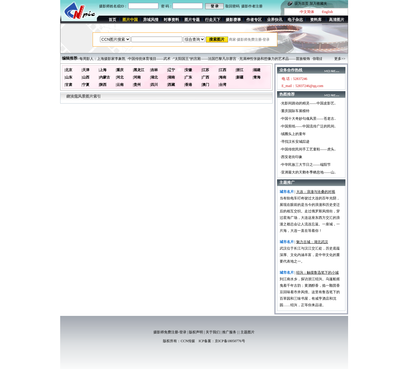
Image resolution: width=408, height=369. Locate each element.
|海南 (223, 77)
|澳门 (205, 85)
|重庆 (120, 70)
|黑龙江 (139, 70)
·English (327, 12)
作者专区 (254, 19)
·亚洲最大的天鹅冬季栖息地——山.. (308, 172)
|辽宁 (171, 70)
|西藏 (171, 85)
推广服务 (229, 332)
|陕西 (103, 85)
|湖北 (154, 77)
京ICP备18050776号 (230, 341)
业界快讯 (274, 19)
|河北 (120, 77)
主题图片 (247, 332)
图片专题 (192, 19)
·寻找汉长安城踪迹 (294, 142)
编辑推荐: (70, 58)
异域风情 (150, 19)
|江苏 (205, 70)
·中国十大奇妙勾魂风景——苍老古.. (308, 119)
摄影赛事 (233, 19)
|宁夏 (86, 85)
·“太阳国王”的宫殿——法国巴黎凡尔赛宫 (204, 59)
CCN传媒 (188, 341)
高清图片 (336, 19)
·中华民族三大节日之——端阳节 (305, 165)
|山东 (69, 77)
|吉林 (154, 70)
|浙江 (240, 70)
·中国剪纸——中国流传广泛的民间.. (308, 126)
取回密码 (232, 6)
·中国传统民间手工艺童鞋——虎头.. (308, 149)
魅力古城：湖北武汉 (312, 242)
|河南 (137, 77)
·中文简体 (306, 12)
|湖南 (171, 77)
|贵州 (137, 85)
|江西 (223, 70)
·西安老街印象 (291, 157)
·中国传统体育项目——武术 (149, 59)
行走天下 (212, 19)
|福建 (257, 70)
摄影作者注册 (252, 6)
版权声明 (196, 332)
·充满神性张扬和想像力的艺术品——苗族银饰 (274, 59)
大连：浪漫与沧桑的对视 (315, 192)
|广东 (188, 77)
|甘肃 (69, 85)
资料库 (316, 19)
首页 (112, 19)
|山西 (86, 77)
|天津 (86, 70)
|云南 (120, 85)
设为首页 (301, 3)
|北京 (69, 70)
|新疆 (240, 77)
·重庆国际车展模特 (294, 111)
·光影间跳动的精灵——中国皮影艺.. (308, 103)
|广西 (205, 77)
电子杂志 (295, 19)
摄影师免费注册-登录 (169, 332)
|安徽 (188, 70)
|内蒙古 (104, 77)
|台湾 (223, 85)
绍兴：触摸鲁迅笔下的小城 (317, 272)
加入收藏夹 (318, 3)
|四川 (154, 85)
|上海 (103, 70)
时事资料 (171, 19)
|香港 (188, 85)
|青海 (257, 77)
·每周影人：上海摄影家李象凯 (101, 59)
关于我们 (213, 332)
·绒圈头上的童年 (293, 134)
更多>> (339, 59)
